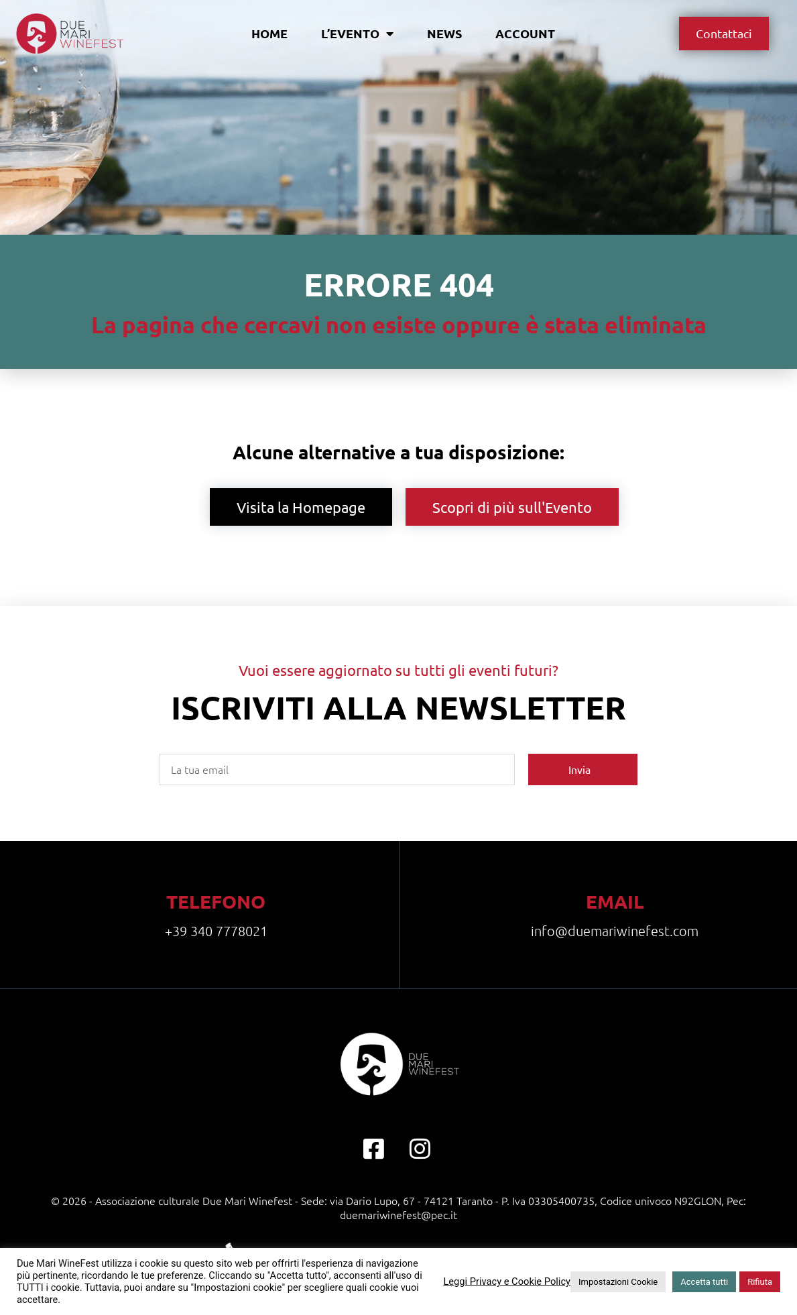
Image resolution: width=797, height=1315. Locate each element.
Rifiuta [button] (759, 1282)
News (444, 33)
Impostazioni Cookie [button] (618, 1282)
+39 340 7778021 (216, 931)
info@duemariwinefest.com (614, 931)
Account (525, 33)
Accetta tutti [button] (704, 1282)
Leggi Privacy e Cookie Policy (506, 1281)
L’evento (357, 33)
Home (269, 33)
